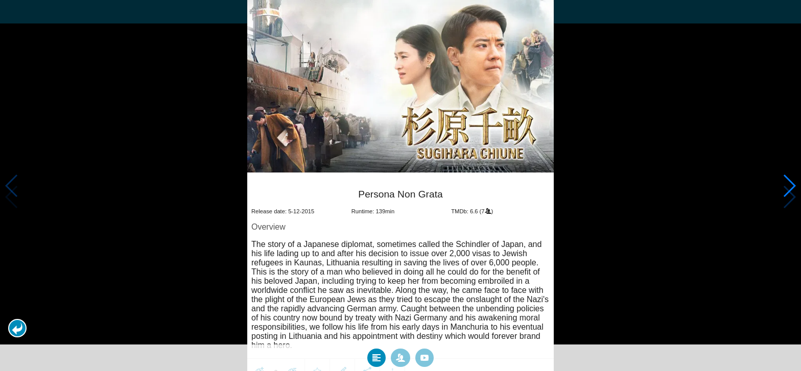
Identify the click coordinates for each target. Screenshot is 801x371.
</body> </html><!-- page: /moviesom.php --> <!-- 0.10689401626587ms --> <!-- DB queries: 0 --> (400, 185)
